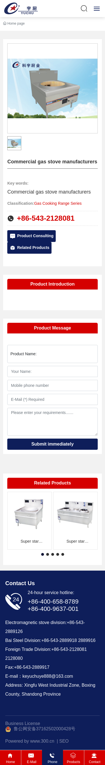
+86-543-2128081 (45, 218)
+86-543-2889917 (32, 667)
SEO (64, 741)
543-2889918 (63, 640)
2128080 (14, 658)
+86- (45, 640)
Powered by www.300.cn (29, 741)
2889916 (86, 640)
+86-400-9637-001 (53, 608)
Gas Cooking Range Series (58, 203)
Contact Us (20, 583)
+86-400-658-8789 (53, 601)
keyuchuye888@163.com (47, 676)
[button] (42, 554)
